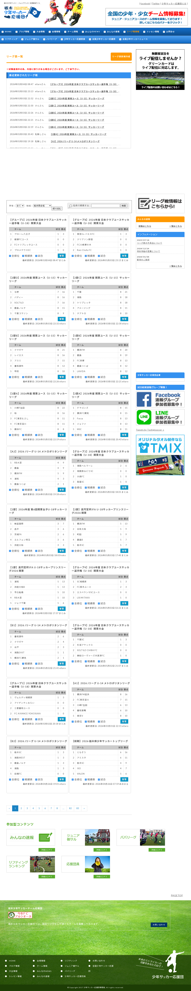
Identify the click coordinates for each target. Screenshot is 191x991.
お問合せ (170, 32)
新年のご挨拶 (143, 260)
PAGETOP (177, 895)
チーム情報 (72, 32)
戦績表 (29, 255)
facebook (145, 3)
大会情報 (40, 32)
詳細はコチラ (46, 850)
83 (77, 808)
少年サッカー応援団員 (74, 39)
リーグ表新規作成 (121, 56)
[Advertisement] (160, 142)
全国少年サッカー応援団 (103, 39)
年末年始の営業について (148, 251)
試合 (40, 255)
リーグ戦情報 (133, 32)
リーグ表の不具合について (149, 243)
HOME (8, 32)
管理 (61, 255)
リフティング (11, 39)
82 (70, 808)
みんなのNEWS (92, 32)
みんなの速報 (113, 32)
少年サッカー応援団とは (174, 3)
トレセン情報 (152, 32)
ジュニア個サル (32, 39)
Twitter (156, 3)
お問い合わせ (159, 924)
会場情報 (56, 32)
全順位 (15, 255)
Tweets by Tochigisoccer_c (150, 430)
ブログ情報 (24, 32)
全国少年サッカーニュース (135, 39)
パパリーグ (51, 39)
